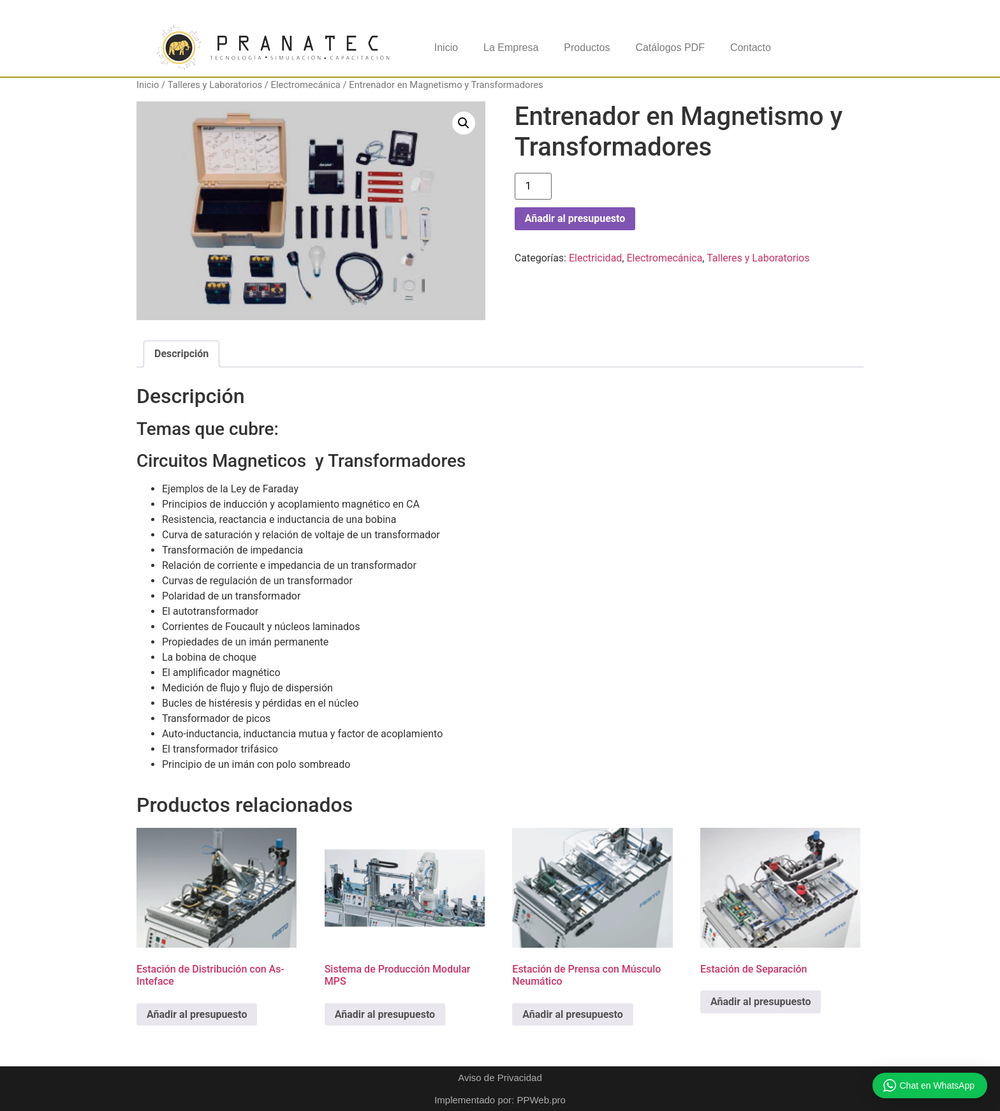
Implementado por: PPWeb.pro (500, 1099)
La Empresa (510, 47)
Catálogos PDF (670, 47)
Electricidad (595, 258)
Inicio (446, 47)
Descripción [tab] (181, 354)
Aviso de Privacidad (499, 1077)
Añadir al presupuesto (575, 218)
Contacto (750, 47)
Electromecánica (306, 85)
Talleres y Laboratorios (215, 85)
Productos (587, 47)
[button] (463, 123)
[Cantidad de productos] (533, 186)
